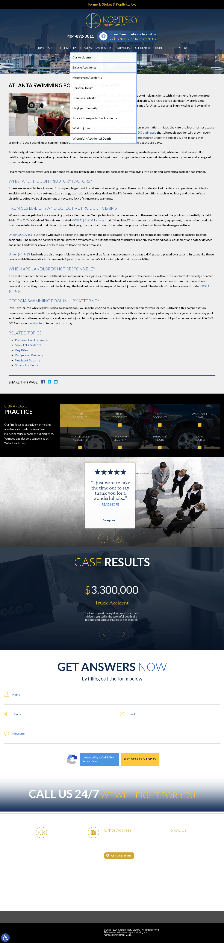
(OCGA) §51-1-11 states (88, 220)
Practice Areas (82, 47)
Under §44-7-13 (19, 254)
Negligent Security (27, 360)
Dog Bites (21, 350)
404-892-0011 (80, 36)
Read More (61, 504)
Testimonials (123, 47)
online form (37, 323)
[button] (54, 538)
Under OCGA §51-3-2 (23, 234)
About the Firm (58, 47)
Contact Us (179, 47)
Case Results (103, 47)
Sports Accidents (26, 365)
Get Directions (121, 855)
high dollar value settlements (109, 105)
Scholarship (143, 47)
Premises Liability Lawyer (31, 340)
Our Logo (162, 47)
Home (41, 47)
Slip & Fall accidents (28, 345)
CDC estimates (146, 132)
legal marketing (136, 932)
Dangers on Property (29, 355)
